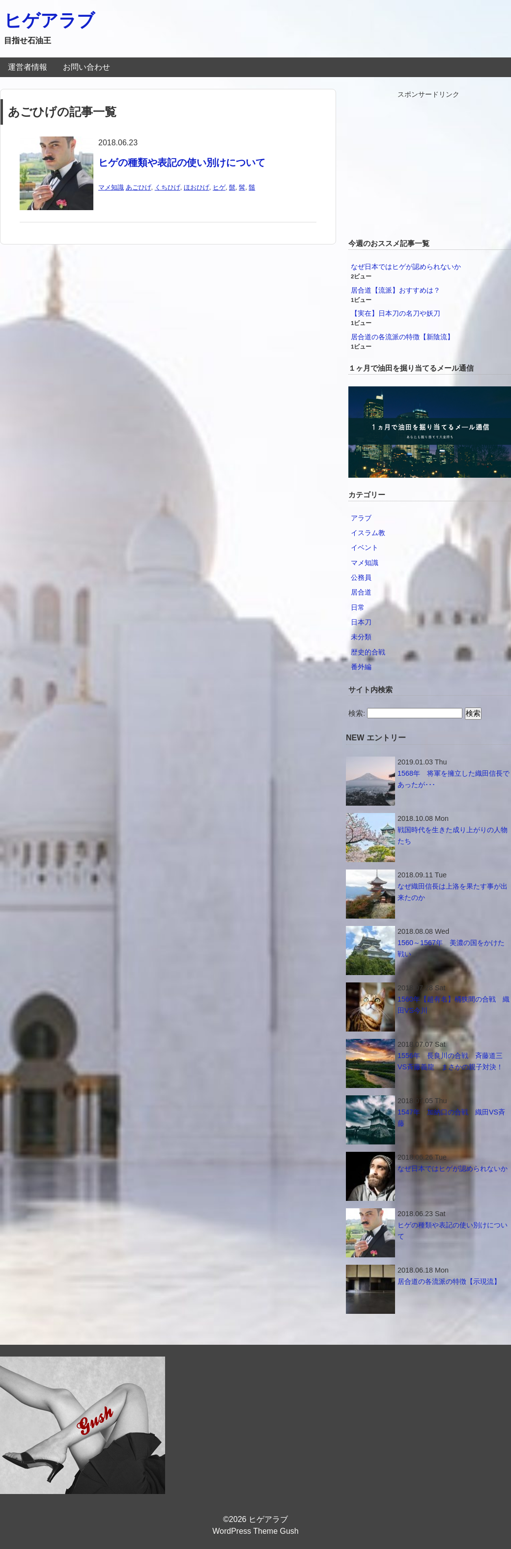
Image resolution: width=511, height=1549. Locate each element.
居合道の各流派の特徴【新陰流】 (402, 337)
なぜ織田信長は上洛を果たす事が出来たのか (452, 891)
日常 (358, 607)
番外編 (361, 667)
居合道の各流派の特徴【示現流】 (449, 1281)
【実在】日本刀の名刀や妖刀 (395, 313)
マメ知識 (111, 187)
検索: (356, 713)
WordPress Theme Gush (255, 1531)
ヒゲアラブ (49, 20)
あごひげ (138, 187)
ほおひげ (196, 187)
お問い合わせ (86, 67)
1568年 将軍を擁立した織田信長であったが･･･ (453, 778)
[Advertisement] (428, 161)
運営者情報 (27, 67)
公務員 (361, 577)
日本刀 (361, 622)
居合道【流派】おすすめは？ (395, 290)
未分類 (361, 637)
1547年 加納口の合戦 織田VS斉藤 (451, 1117)
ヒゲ (219, 187)
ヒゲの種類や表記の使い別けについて (181, 162)
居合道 (361, 592)
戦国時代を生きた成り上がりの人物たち (452, 835)
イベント (364, 547)
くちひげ (167, 187)
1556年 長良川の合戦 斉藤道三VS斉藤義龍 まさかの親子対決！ (450, 1061)
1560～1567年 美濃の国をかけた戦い (451, 948)
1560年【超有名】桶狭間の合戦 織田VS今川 (453, 1004)
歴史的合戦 (368, 652)
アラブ (361, 518)
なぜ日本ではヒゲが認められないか (406, 267)
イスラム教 (368, 533)
